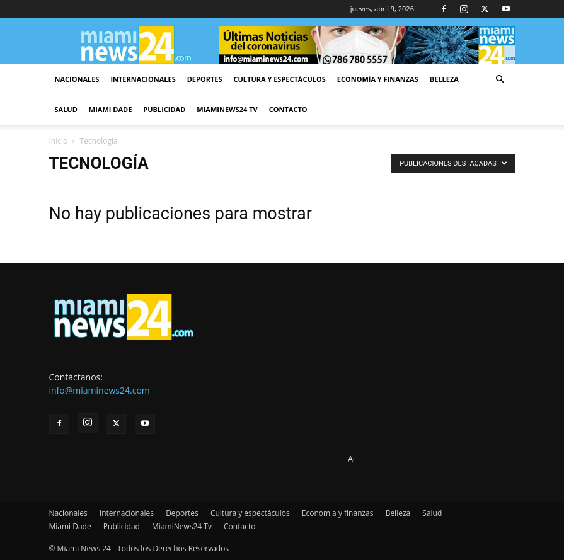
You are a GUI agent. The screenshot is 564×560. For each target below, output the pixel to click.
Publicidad (164, 109)
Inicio (58, 140)
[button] (500, 80)
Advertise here (373, 459)
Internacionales (142, 79)
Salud (66, 109)
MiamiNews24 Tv (227, 109)
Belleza (444, 79)
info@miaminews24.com (99, 390)
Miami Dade (110, 109)
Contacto (288, 109)
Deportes (204, 79)
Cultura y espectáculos (280, 79)
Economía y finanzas (377, 79)
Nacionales (77, 79)
